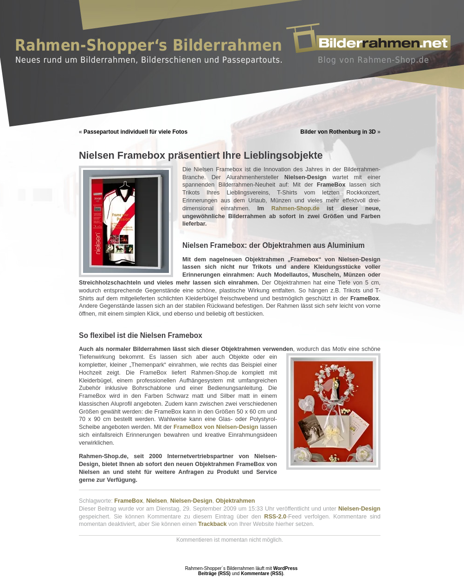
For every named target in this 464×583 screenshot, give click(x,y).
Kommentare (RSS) (262, 573)
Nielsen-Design (191, 501)
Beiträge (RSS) (214, 573)
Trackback (212, 524)
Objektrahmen (235, 501)
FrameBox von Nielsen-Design (216, 427)
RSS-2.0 (275, 516)
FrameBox (128, 501)
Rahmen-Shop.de (295, 208)
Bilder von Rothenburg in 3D (338, 132)
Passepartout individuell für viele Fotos (135, 132)
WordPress (285, 568)
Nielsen (156, 501)
